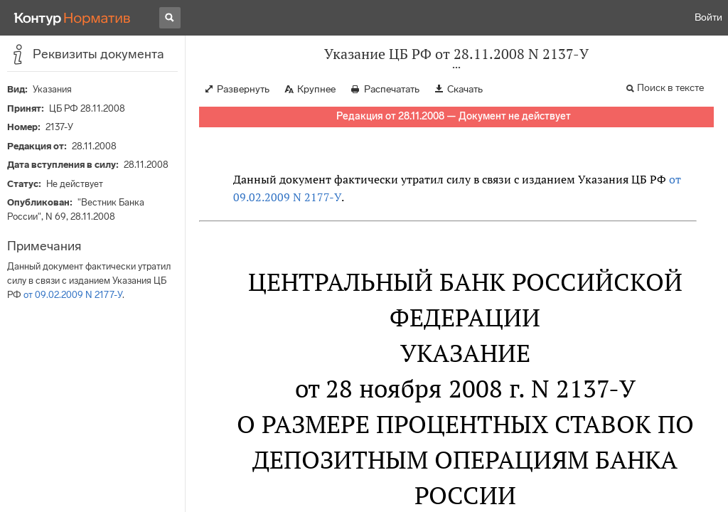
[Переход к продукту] (72, 18)
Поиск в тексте (670, 88)
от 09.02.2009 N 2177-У (72, 294)
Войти (708, 17)
